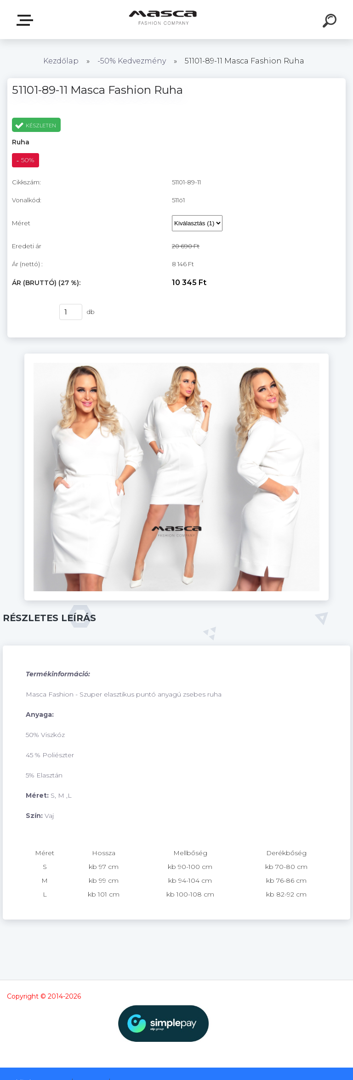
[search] (331, 22)
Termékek (26, 20)
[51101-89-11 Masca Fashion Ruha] (176, 357)
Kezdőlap (61, 61)
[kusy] (70, 312)
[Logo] (163, 19)
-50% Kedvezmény (131, 61)
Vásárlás (30, 312)
